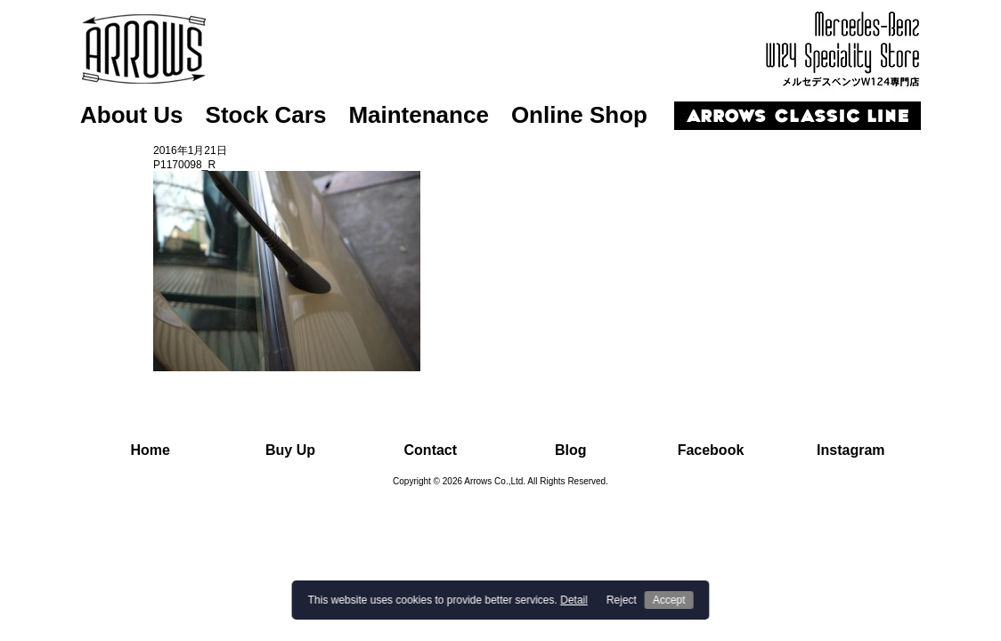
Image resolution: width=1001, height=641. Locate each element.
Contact (431, 450)
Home (149, 450)
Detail (574, 600)
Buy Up (290, 450)
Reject (621, 600)
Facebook (711, 450)
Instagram (850, 450)
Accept (669, 600)
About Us (131, 114)
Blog (571, 450)
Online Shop (579, 114)
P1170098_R (184, 164)
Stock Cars (266, 114)
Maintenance (418, 114)
